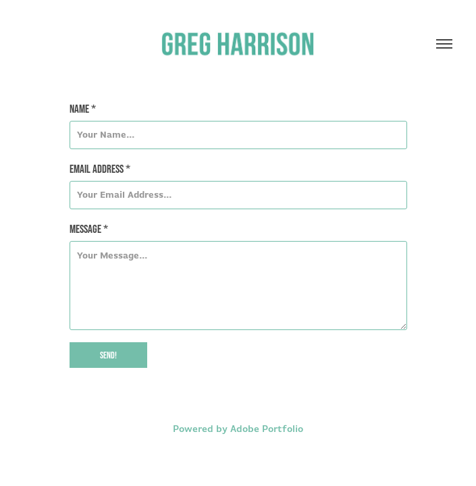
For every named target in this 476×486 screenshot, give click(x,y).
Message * (89, 228)
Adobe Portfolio (266, 428)
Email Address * (100, 168)
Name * (83, 108)
